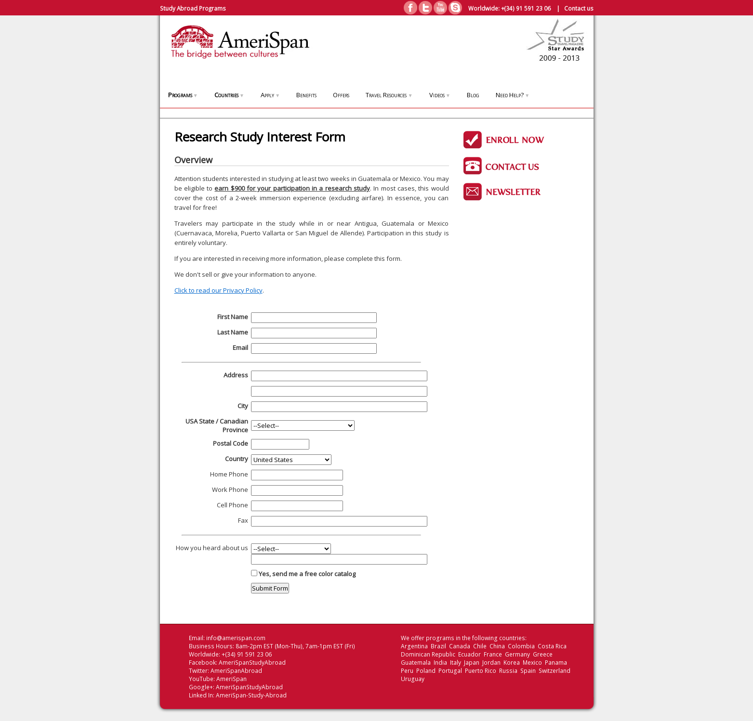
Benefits (306, 94)
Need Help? (512, 94)
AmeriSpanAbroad (236, 671)
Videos (439, 94)
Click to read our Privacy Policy (218, 290)
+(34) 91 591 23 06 (526, 8)
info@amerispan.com (235, 638)
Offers (341, 94)
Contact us (579, 8)
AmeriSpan (231, 679)
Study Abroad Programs (193, 8)
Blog (473, 94)
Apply (270, 94)
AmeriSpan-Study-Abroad (251, 695)
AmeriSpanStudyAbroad (252, 662)
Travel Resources (389, 94)
